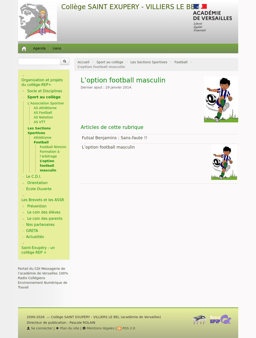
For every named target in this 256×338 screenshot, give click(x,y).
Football (180, 62)
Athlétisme (42, 137)
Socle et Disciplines (44, 91)
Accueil (83, 62)
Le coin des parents (44, 219)
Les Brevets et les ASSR (43, 200)
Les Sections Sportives (148, 62)
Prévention (36, 206)
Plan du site (67, 328)
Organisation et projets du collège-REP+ (42, 82)
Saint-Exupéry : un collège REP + (38, 250)
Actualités (35, 237)
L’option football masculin (108, 147)
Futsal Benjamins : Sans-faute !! (114, 137)
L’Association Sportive (46, 103)
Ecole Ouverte (39, 189)
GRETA (32, 231)
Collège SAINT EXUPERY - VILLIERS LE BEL (130, 7)
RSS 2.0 (126, 328)
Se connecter (40, 328)
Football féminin (53, 147)
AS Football (43, 112)
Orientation (37, 183)
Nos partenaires (40, 225)
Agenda (39, 48)
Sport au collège (109, 62)
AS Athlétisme (45, 108)
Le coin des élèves (43, 212)
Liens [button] (59, 48)
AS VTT (39, 122)
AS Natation (43, 117)
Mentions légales (98, 328)
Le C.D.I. (33, 176)
